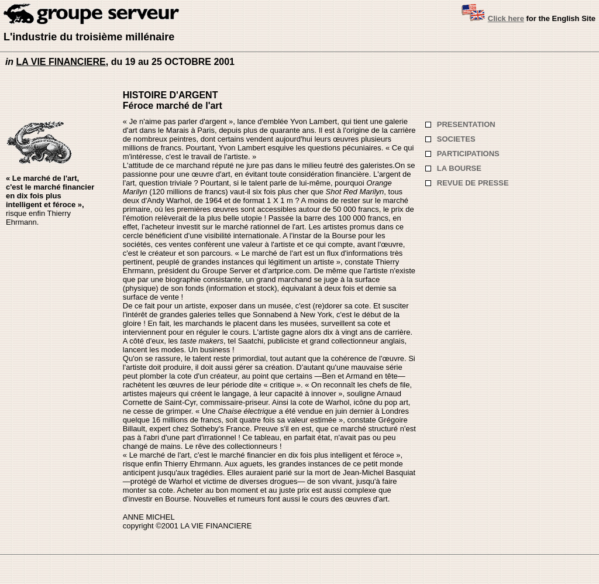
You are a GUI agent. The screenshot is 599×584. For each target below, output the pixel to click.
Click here (506, 18)
